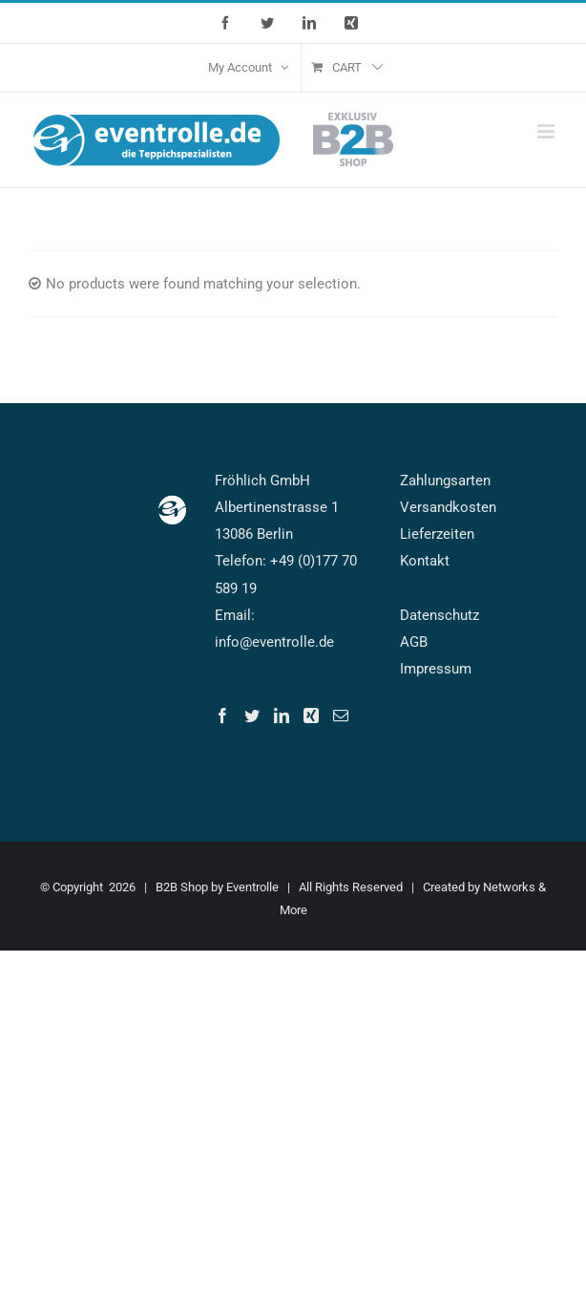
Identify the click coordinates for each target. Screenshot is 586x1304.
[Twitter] (252, 715)
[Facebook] (222, 715)
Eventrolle (252, 887)
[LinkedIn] (281, 715)
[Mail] (340, 715)
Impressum (435, 668)
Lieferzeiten (437, 534)
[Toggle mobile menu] (547, 131)
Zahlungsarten (445, 480)
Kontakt (425, 560)
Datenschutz (439, 615)
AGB (414, 642)
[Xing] (311, 715)
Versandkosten (448, 507)
